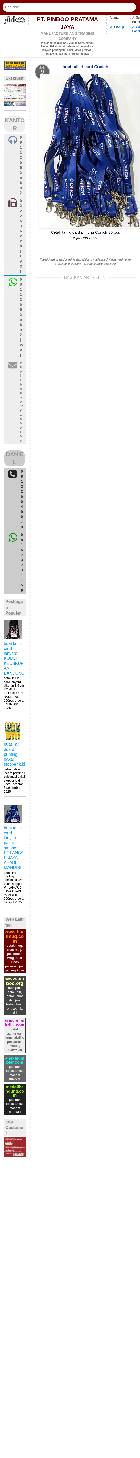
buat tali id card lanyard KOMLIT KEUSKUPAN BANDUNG (14, 658)
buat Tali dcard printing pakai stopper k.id (14, 754)
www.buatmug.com (15, 936)
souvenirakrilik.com (14, 1023)
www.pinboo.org (14, 981)
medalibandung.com (14, 1091)
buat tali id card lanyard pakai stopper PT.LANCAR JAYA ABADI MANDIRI (13, 848)
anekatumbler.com (14, 1060)
